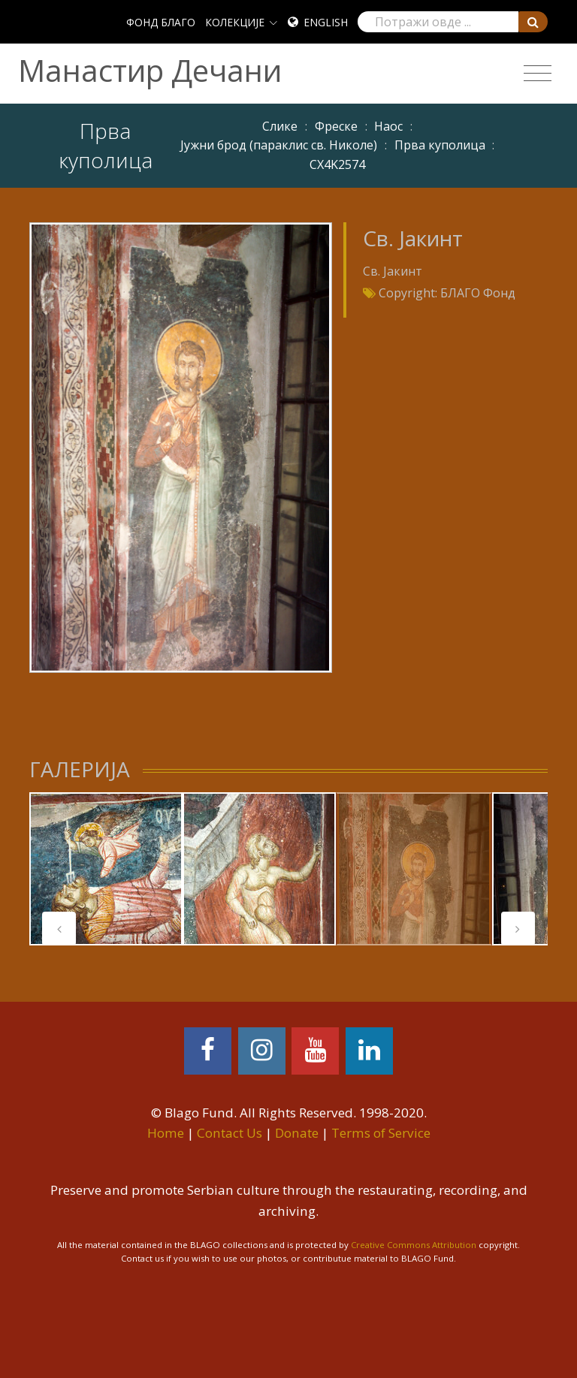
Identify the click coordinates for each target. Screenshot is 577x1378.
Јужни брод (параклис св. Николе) (278, 145)
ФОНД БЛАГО (160, 22)
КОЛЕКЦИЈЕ (234, 22)
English (326, 22)
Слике (280, 126)
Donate (297, 1132)
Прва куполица (439, 145)
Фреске (336, 126)
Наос (388, 126)
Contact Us (229, 1132)
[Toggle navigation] (537, 74)
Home (165, 1132)
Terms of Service (380, 1132)
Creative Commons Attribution (413, 1244)
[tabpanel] (106, 868)
